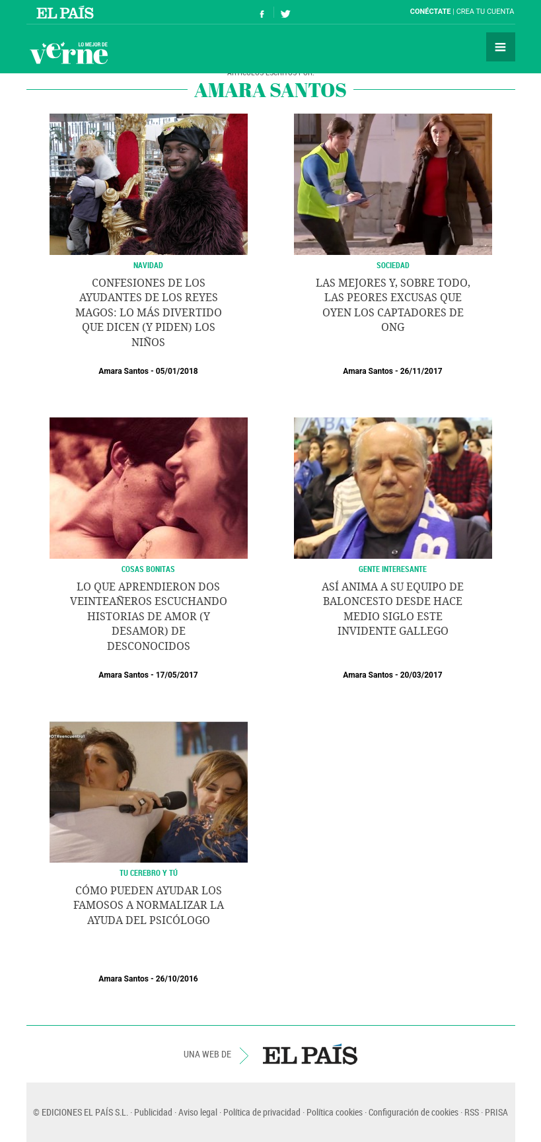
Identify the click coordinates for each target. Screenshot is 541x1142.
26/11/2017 (421, 371)
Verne (68, 52)
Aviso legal (197, 1112)
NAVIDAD (148, 265)
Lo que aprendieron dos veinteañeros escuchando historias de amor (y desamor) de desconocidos (148, 617)
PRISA (496, 1112)
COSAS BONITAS (148, 568)
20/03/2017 (421, 675)
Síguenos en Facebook (262, 12)
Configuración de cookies (413, 1112)
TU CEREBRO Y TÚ (149, 872)
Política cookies (335, 1112)
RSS (471, 1112)
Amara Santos (123, 371)
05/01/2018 (177, 371)
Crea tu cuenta (485, 11)
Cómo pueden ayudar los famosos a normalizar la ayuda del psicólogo (148, 905)
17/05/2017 (177, 675)
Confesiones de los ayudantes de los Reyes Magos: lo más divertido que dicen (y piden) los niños (148, 313)
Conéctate (430, 11)
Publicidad (153, 1112)
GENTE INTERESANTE (393, 568)
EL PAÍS (310, 1054)
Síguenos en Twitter (285, 12)
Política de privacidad (262, 1112)
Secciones (500, 46)
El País (67, 11)
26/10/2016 (177, 978)
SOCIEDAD (393, 265)
